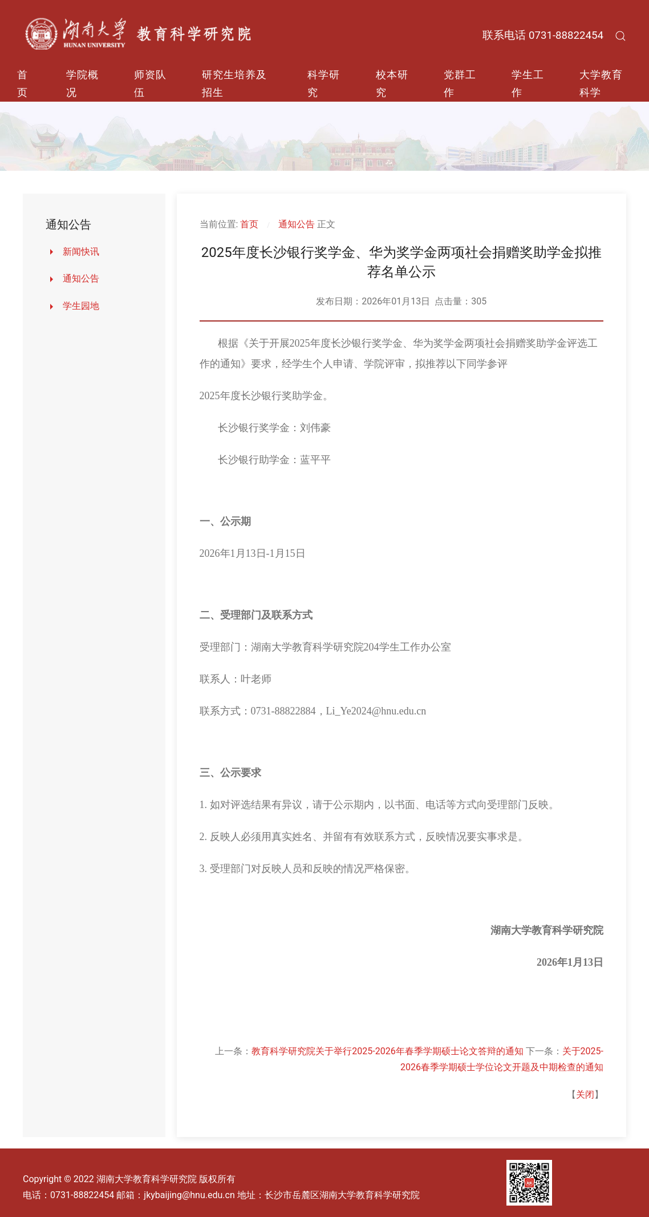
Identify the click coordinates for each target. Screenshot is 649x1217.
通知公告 (81, 278)
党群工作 (460, 83)
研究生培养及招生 (234, 83)
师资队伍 (150, 83)
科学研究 (323, 83)
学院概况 (82, 83)
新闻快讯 (81, 251)
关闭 (585, 1094)
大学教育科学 (601, 83)
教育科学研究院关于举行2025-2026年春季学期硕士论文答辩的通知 (387, 1051)
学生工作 (528, 83)
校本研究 (392, 83)
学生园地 (81, 305)
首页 (22, 83)
